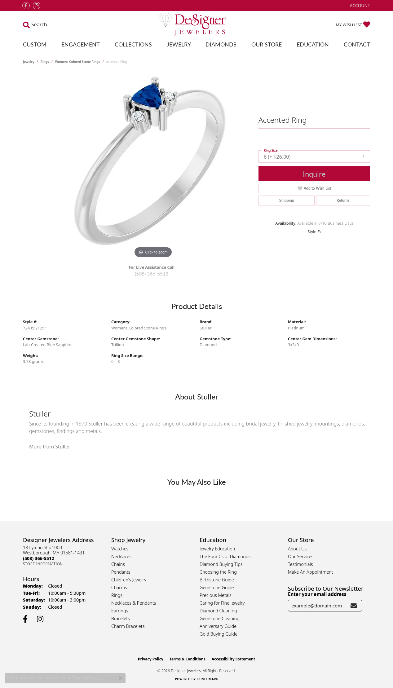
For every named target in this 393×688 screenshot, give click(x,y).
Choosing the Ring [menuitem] (218, 572)
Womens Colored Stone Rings (77, 62)
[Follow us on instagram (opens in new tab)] (36, 5)
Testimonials (300, 564)
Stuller (206, 328)
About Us (297, 549)
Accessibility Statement (233, 659)
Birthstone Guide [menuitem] (217, 580)
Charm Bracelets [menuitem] (127, 626)
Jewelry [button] (179, 44)
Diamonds (220, 44)
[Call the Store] (38, 558)
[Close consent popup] (120, 678)
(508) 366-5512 (151, 273)
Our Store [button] (266, 44)
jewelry (28, 62)
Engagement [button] (80, 44)
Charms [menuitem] (119, 587)
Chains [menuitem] (118, 564)
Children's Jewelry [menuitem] (128, 580)
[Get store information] (43, 564)
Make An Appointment (310, 572)
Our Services (300, 556)
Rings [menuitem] (116, 595)
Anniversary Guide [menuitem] (218, 626)
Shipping (286, 200)
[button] (359, 5)
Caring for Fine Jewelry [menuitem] (222, 603)
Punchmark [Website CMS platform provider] (207, 679)
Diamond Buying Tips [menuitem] (221, 564)
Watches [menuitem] (119, 549)
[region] (153, 166)
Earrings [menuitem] (119, 611)
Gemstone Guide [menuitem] (217, 587)
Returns (343, 200)
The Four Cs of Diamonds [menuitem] (225, 556)
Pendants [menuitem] (120, 572)
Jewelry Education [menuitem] (217, 549)
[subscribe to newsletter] (354, 605)
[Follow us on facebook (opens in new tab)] (26, 5)
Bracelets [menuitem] (120, 618)
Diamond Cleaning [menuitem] (218, 611)
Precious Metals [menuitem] (216, 595)
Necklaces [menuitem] (121, 556)
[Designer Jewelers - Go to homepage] (197, 24)
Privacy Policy (150, 659)
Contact (357, 44)
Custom (34, 44)
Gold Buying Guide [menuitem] (218, 634)
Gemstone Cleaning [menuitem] (220, 618)
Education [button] (313, 44)
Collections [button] (133, 44)
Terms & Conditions (187, 659)
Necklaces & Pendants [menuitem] (133, 603)
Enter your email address (317, 594)
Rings (45, 62)
